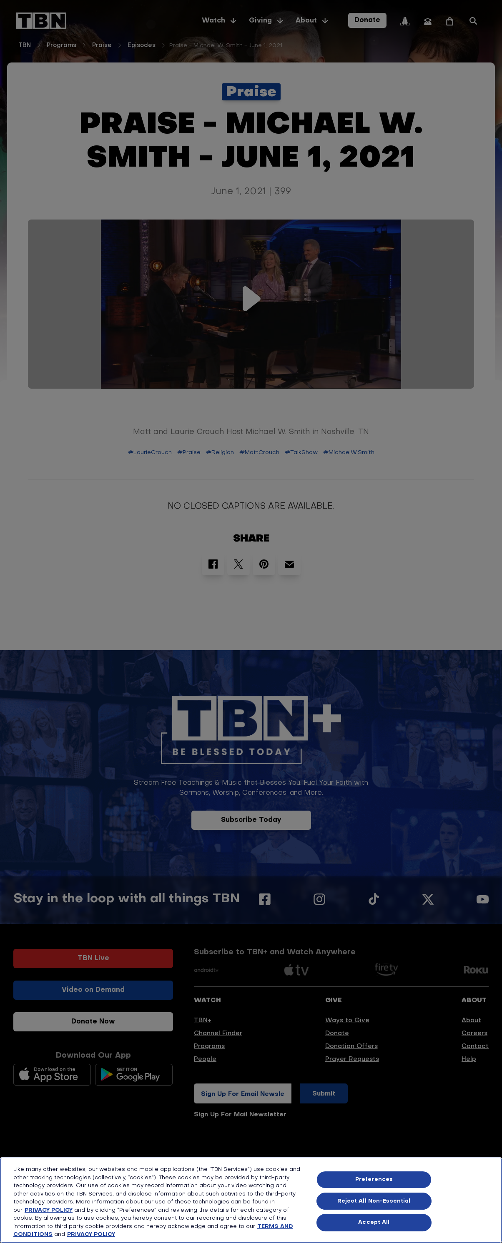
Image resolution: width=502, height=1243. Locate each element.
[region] (251, 1200)
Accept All (373, 1222)
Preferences (374, 1179)
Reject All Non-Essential (373, 1201)
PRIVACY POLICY (49, 1210)
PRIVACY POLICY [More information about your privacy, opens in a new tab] (91, 1234)
